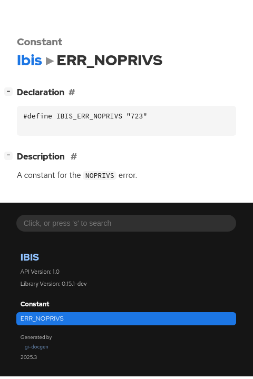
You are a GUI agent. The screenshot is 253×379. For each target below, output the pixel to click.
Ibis (30, 257)
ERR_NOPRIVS (42, 318)
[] (10, 91)
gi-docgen (36, 346)
